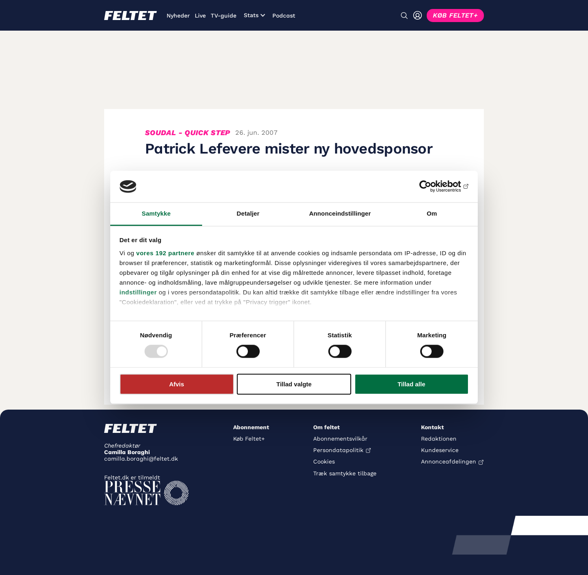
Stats (254, 15)
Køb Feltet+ (249, 438)
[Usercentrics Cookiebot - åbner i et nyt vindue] (433, 187)
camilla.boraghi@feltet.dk (141, 458)
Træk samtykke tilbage (344, 473)
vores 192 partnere (165, 253)
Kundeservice (440, 450)
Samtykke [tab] (156, 213)
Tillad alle (411, 384)
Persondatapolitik (338, 450)
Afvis (176, 384)
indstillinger (138, 292)
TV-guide (223, 15)
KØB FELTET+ (455, 15)
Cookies (324, 461)
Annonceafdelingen (448, 461)
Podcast (283, 15)
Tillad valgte (294, 384)
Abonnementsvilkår (340, 438)
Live (200, 15)
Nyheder (178, 15)
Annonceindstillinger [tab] (340, 213)
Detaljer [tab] (248, 213)
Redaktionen (439, 438)
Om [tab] (432, 213)
